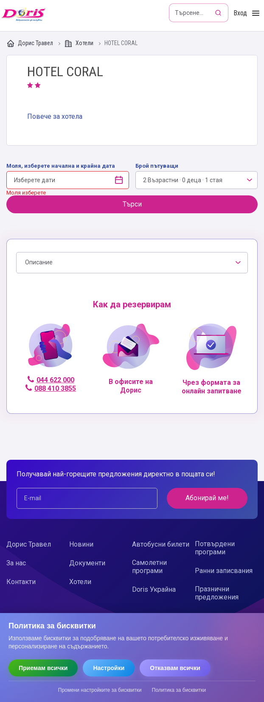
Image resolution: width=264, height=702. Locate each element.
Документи (87, 563)
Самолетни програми (149, 567)
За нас (16, 563)
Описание (39, 262)
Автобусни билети (160, 544)
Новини (81, 544)
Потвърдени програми (215, 548)
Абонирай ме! (207, 498)
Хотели (79, 43)
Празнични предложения (217, 593)
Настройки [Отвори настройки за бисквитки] (108, 668)
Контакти (21, 582)
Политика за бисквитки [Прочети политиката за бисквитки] (179, 690)
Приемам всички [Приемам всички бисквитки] (43, 668)
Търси (132, 204)
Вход (240, 13)
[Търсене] (219, 13)
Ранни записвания (224, 571)
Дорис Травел (30, 43)
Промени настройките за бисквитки (100, 690)
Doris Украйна (154, 589)
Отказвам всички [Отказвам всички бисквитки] (175, 668)
